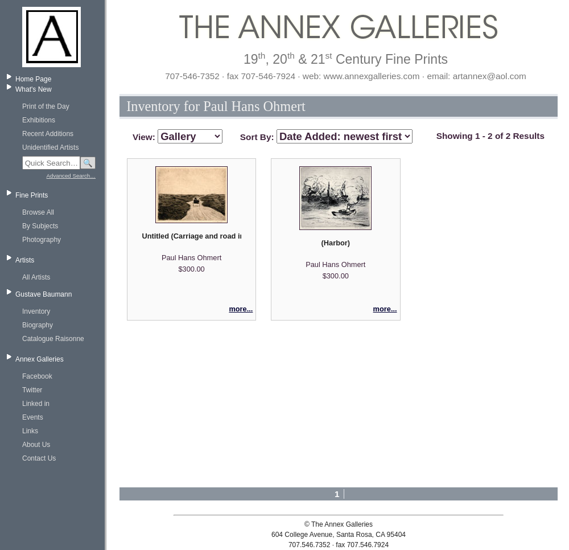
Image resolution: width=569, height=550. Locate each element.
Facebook (37, 376)
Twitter (32, 390)
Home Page (33, 79)
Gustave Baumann (43, 294)
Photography (41, 240)
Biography (37, 325)
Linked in (36, 404)
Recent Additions (47, 134)
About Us (36, 445)
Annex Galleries (39, 359)
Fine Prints (31, 195)
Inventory (36, 311)
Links (30, 431)
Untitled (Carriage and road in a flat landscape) (191, 236)
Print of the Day (45, 106)
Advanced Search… (71, 176)
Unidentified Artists (50, 147)
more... (241, 309)
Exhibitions (38, 120)
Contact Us (39, 458)
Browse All (38, 212)
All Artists (36, 277)
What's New (33, 89)
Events (32, 417)
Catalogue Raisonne (53, 339)
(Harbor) (335, 243)
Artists (24, 260)
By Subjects (40, 226)
